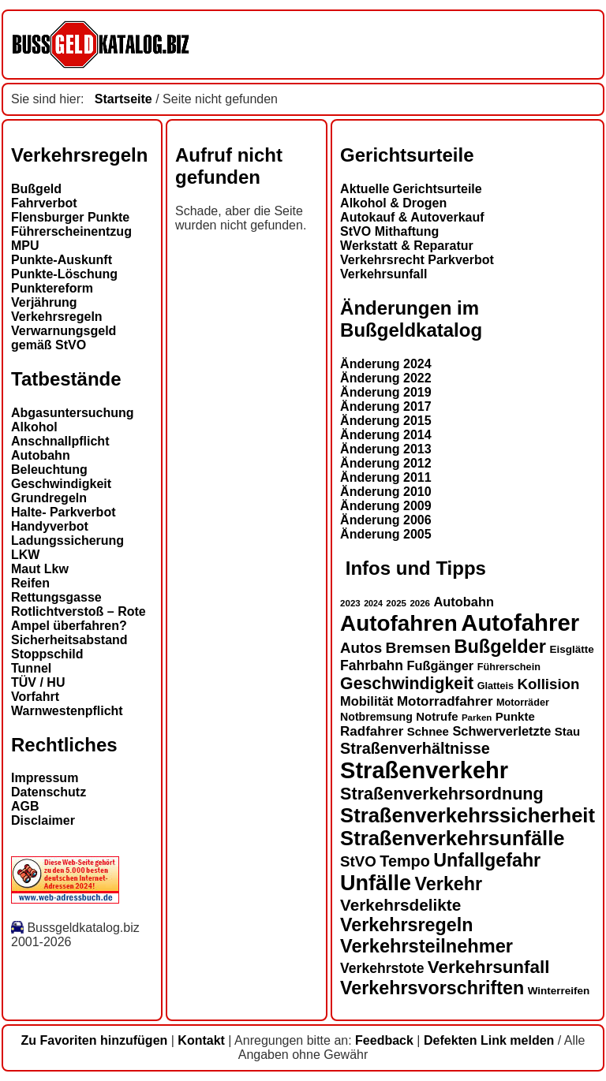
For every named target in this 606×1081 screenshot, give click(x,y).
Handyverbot (49, 526)
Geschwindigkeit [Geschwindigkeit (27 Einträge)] (406, 683)
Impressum (44, 778)
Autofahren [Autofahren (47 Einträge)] (399, 623)
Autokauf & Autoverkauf (412, 217)
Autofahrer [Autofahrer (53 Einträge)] (520, 622)
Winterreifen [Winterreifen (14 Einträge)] (559, 991)
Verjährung (44, 302)
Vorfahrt (35, 696)
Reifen (30, 583)
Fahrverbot (44, 203)
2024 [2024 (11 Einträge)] (373, 603)
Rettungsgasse (56, 597)
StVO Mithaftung (389, 231)
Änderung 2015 (386, 420)
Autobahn (40, 455)
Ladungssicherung (67, 540)
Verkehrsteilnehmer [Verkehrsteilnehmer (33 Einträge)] (426, 946)
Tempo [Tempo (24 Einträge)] (405, 861)
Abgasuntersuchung (72, 412)
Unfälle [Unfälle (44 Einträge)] (375, 883)
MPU (25, 245)
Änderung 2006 (386, 520)
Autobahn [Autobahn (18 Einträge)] (463, 602)
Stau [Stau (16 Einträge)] (567, 731)
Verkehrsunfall (383, 274)
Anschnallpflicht (60, 441)
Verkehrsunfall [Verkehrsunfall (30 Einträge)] (489, 967)
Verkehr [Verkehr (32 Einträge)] (449, 884)
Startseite (123, 99)
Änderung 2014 (386, 435)
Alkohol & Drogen (393, 203)
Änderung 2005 (386, 534)
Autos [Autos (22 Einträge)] (361, 647)
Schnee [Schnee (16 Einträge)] (428, 731)
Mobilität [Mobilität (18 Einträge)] (366, 701)
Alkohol (34, 427)
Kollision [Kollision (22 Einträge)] (549, 684)
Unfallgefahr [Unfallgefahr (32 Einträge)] (487, 860)
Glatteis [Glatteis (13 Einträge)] (495, 685)
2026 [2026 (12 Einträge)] (420, 603)
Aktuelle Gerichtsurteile (411, 189)
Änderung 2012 (386, 463)
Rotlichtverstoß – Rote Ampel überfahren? (78, 618)
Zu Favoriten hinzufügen (94, 1040)
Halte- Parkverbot (63, 512)
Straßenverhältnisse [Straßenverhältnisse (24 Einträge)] (415, 748)
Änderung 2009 (386, 506)
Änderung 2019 (386, 392)
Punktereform (52, 288)
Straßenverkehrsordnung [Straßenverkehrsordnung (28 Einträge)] (442, 793)
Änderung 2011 (386, 477)
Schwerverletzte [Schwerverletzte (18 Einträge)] (501, 731)
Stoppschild (47, 654)
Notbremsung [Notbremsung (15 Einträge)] (376, 716)
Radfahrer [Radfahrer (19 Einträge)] (371, 731)
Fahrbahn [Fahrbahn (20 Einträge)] (371, 665)
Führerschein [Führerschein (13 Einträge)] (509, 667)
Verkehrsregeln (57, 316)
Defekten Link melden (489, 1040)
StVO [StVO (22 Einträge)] (358, 861)
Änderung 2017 (386, 406)
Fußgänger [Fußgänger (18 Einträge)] (439, 665)
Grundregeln (49, 498)
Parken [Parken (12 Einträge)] (477, 717)
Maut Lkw (40, 569)
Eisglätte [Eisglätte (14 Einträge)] (571, 649)
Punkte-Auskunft (61, 260)
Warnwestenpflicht (67, 711)
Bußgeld (36, 189)
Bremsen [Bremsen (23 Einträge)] (417, 647)
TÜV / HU (38, 682)
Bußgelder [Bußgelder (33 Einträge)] (500, 646)
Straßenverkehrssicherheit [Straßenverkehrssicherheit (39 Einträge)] (467, 815)
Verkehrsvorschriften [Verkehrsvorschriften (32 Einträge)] (432, 988)
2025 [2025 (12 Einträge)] (396, 603)
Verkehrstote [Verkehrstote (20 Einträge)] (382, 968)
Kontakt (201, 1040)
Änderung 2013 (386, 449)
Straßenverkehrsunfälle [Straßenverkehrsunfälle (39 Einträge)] (452, 838)
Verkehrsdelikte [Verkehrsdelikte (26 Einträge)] (400, 905)
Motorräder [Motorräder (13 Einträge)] (522, 702)
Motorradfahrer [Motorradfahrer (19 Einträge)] (445, 701)
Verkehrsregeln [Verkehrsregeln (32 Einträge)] (406, 925)
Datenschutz (48, 792)
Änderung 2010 (386, 491)
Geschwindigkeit (61, 483)
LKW (25, 554)
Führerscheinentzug (71, 231)
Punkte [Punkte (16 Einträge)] (515, 716)
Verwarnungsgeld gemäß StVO (63, 338)
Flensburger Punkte (70, 217)
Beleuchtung (49, 469)
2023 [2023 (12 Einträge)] (350, 603)
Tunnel (31, 668)
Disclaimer (43, 820)
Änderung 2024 (386, 364)
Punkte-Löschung (64, 274)
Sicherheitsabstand (69, 640)
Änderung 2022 (386, 378)
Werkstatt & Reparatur (406, 245)
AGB (25, 806)
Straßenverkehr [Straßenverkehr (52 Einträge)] (424, 770)
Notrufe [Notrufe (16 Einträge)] (437, 716)
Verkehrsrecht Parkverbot (417, 260)
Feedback (384, 1040)
